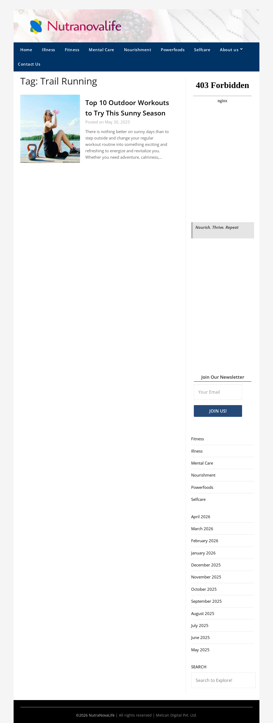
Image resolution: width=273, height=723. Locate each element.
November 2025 (206, 577)
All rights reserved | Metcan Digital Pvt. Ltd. (158, 715)
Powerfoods (172, 49)
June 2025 (200, 637)
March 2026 (202, 528)
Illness (48, 49)
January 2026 (203, 553)
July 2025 (199, 625)
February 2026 (204, 540)
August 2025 (202, 613)
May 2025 (200, 649)
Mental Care (101, 49)
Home (26, 49)
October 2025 (204, 589)
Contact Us (29, 64)
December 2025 (206, 565)
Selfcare (202, 49)
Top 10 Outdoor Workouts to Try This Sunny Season (120, 113)
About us (229, 49)
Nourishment (137, 49)
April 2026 (200, 516)
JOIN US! (218, 411)
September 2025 (206, 601)
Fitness (72, 49)
